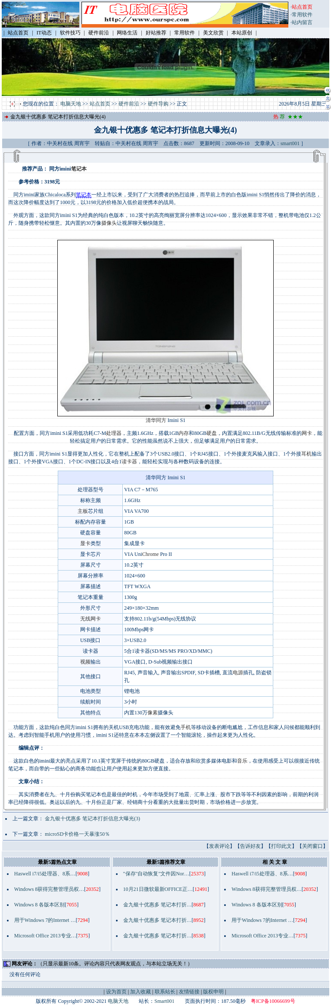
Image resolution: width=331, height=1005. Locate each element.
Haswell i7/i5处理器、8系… (44, 874)
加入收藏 (140, 992)
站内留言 (302, 22)
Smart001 (164, 1001)
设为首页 (116, 992)
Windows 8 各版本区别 (39, 905)
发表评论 (219, 846)
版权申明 (213, 992)
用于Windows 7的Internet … (45, 920)
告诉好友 (250, 846)
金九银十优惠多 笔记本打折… (157, 905)
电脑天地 (70, 104)
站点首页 (100, 104)
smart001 (290, 143)
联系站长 (165, 992)
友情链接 (189, 992)
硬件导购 (158, 104)
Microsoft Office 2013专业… (45, 936)
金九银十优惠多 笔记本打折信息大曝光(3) (92, 819)
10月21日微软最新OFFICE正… (158, 889)
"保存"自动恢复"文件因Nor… (156, 874)
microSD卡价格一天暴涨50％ (77, 834)
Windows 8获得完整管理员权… (49, 889)
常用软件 (302, 15)
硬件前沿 (129, 104)
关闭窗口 (312, 846)
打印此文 (281, 846)
